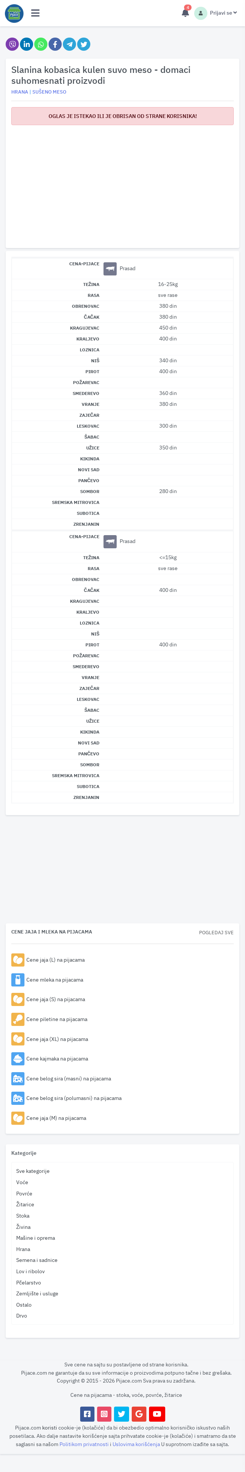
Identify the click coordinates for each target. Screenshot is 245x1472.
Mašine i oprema (35, 1237)
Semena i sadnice (37, 1259)
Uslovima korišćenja (137, 1444)
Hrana (23, 1249)
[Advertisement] (122, 183)
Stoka (22, 1215)
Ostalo (24, 1304)
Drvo (21, 1315)
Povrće (24, 1193)
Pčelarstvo (28, 1282)
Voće (22, 1182)
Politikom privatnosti (84, 1444)
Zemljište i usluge (37, 1293)
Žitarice (25, 1204)
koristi (49, 1427)
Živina (23, 1226)
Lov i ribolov (30, 1271)
